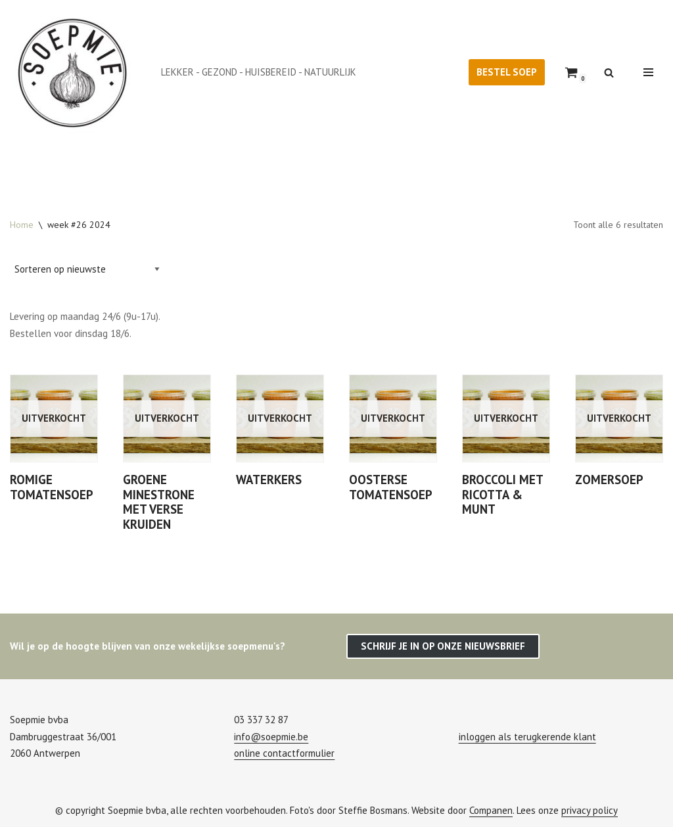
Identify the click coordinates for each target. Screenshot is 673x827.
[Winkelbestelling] (87, 269)
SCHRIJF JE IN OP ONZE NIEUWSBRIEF (443, 646)
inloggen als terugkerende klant (527, 736)
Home (22, 225)
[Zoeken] (609, 73)
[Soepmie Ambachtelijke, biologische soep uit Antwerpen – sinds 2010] (75, 72)
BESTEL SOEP (506, 72)
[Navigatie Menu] (648, 72)
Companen (491, 810)
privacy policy (589, 810)
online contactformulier (284, 753)
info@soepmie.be (271, 736)
